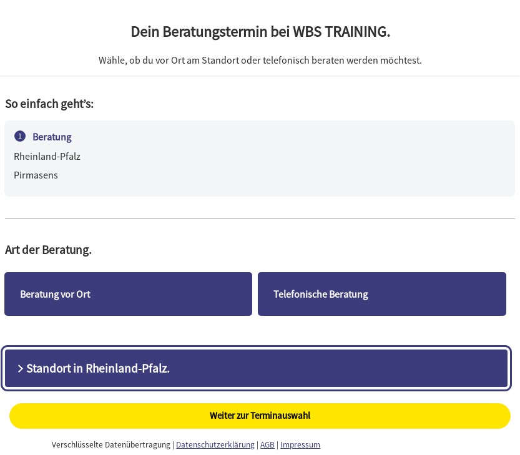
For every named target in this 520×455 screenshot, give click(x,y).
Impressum (300, 444)
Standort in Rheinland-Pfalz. (92, 368)
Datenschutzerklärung (215, 444)
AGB (267, 444)
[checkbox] (128, 294)
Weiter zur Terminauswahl (260, 415)
